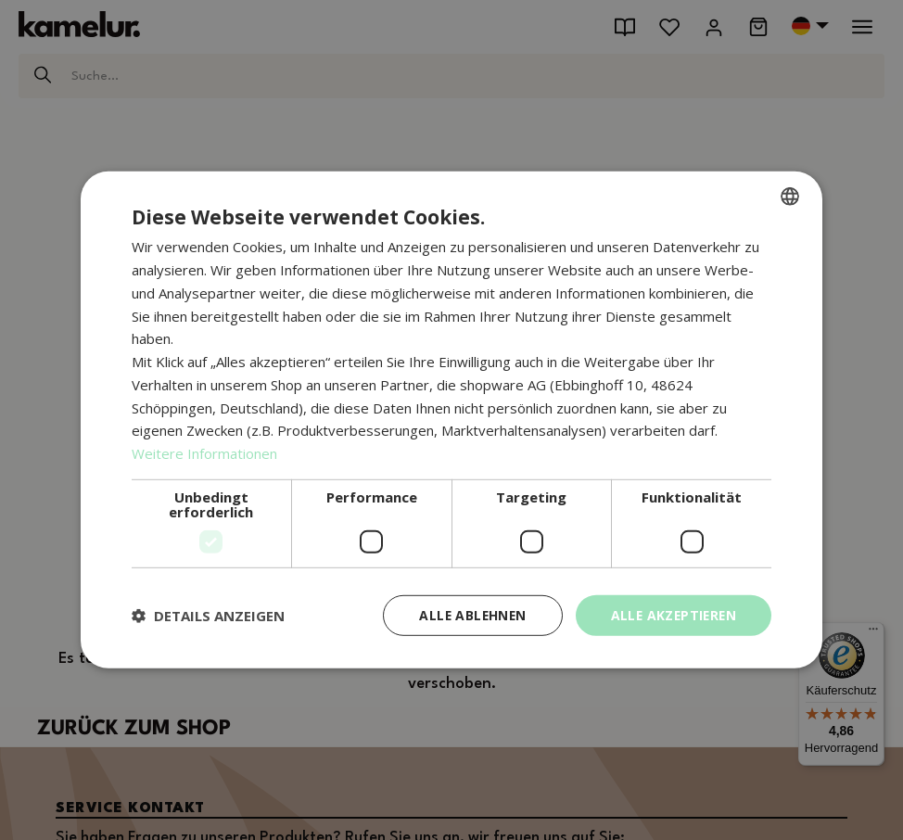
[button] (208, 615)
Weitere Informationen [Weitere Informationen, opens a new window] (204, 453)
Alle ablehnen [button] (467, 615)
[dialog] (451, 420)
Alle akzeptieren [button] (671, 615)
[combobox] (790, 196)
